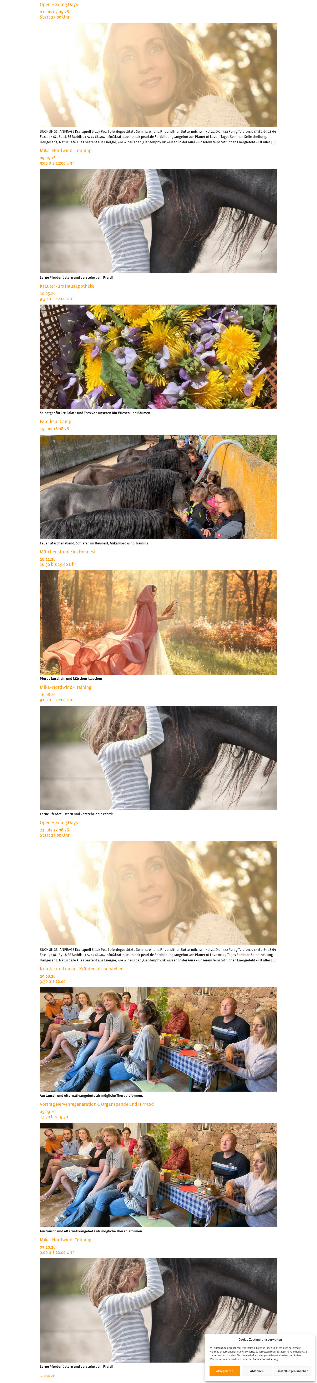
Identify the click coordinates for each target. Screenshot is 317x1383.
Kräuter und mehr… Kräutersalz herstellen (158, 975)
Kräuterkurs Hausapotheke (158, 292)
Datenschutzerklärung (265, 1359)
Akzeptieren (224, 1371)
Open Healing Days (158, 11)
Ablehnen (257, 1371)
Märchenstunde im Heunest (158, 558)
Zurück (47, 1376)
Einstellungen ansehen (292, 1371)
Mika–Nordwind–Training (158, 157)
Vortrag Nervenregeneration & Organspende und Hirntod (158, 1110)
